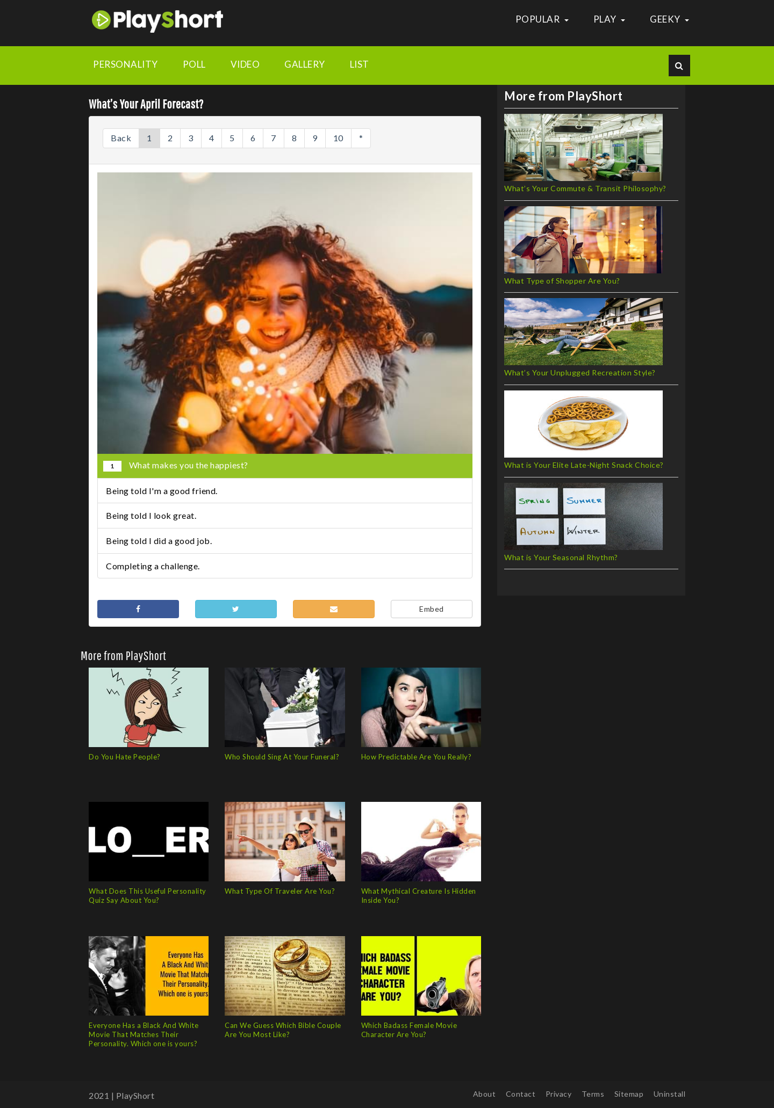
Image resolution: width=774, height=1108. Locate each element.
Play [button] (609, 19)
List (359, 64)
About (484, 1093)
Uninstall (670, 1093)
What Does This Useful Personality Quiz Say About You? (147, 895)
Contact (521, 1093)
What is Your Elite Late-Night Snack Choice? (584, 464)
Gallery (304, 64)
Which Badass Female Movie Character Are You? (409, 1030)
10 (338, 138)
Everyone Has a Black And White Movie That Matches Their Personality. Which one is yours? (143, 1034)
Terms (593, 1093)
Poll (194, 64)
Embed (431, 608)
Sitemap (629, 1093)
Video (245, 64)
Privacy (559, 1093)
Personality (125, 64)
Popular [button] (542, 19)
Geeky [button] (669, 19)
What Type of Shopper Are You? (562, 280)
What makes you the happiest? (175, 466)
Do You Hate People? (125, 756)
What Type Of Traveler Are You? (280, 891)
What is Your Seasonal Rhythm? (561, 557)
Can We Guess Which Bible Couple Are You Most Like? (283, 1030)
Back (121, 138)
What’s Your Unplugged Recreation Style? (580, 372)
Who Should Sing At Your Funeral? (282, 756)
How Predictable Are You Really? (416, 756)
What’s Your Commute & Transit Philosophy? (585, 188)
